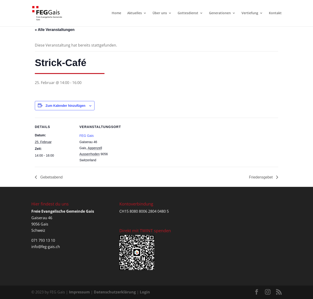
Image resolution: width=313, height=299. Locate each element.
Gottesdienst (188, 13)
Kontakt (275, 13)
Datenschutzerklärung (115, 292)
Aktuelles (134, 13)
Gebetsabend (51, 177)
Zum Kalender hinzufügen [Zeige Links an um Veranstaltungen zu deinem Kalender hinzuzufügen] (65, 106)
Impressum (79, 292)
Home (116, 13)
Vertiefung (249, 13)
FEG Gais (86, 136)
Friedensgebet (261, 177)
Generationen (220, 13)
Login (145, 292)
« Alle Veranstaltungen (55, 30)
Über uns (160, 13)
